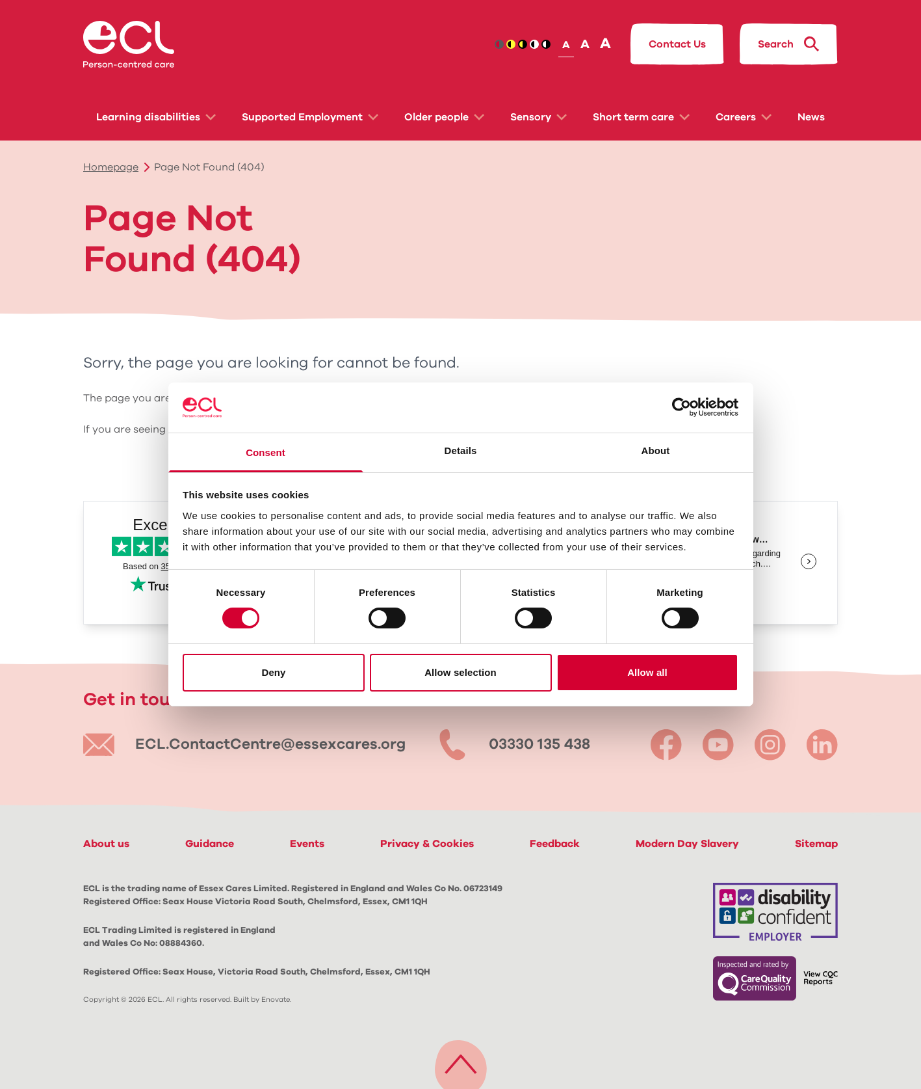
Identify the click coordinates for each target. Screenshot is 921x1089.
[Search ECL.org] (789, 44)
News (811, 117)
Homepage (110, 167)
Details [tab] (461, 450)
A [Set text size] (566, 45)
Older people (444, 117)
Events (307, 844)
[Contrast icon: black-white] (534, 44)
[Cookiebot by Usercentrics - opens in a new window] (681, 407)
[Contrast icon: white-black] (546, 44)
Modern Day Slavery (687, 844)
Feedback (555, 844)
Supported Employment (310, 117)
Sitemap (816, 844)
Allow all (647, 672)
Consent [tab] (265, 452)
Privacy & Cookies (427, 844)
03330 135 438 (539, 744)
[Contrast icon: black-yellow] (510, 44)
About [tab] (656, 450)
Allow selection (460, 672)
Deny (273, 672)
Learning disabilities (156, 117)
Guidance (209, 844)
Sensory (538, 117)
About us (106, 844)
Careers (744, 117)
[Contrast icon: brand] (499, 44)
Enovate (275, 999)
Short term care (641, 117)
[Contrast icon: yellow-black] (522, 44)
